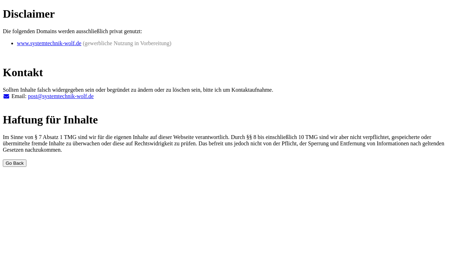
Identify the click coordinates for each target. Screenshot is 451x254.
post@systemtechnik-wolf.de (61, 96)
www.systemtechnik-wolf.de (49, 43)
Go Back (15, 163)
